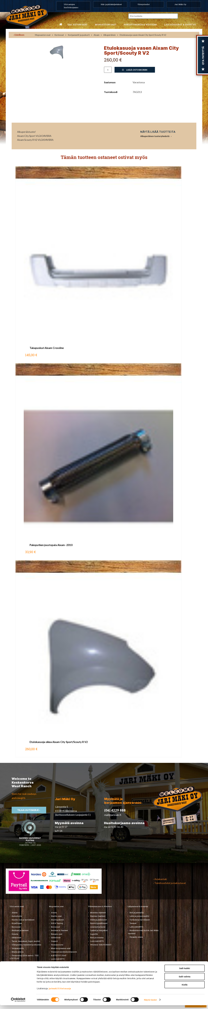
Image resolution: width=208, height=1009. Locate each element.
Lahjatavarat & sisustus (180, 24)
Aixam (96, 35)
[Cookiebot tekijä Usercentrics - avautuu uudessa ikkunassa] (18, 1003)
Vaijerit (54, 941)
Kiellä (184, 988)
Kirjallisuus (17, 923)
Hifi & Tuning (57, 923)
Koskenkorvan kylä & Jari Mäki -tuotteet (143, 932)
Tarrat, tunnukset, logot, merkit (26, 941)
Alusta (14, 912)
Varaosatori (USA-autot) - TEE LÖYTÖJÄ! (24, 957)
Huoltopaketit (57, 919)
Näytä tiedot (150, 1003)
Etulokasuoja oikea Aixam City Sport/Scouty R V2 (59, 742)
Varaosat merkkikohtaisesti (64, 952)
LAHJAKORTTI (58, 959)
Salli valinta (184, 980)
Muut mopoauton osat (60, 948)
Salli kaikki (184, 972)
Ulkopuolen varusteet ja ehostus (26, 944)
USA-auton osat (77, 24)
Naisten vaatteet (97, 916)
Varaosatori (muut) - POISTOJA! (26, 962)
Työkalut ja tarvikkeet (140, 919)
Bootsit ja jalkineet (98, 923)
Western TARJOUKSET (100, 944)
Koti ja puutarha (137, 912)
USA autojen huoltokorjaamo (71, 6)
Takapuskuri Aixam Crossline (47, 347)
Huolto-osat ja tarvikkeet (23, 919)
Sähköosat (16, 937)
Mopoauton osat (105, 24)
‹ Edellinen (18, 34)
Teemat (133, 923)
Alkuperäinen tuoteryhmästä (154, 136)
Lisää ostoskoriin (134, 70)
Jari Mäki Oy (180, 4)
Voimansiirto (18, 948)
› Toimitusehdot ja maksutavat (169, 883)
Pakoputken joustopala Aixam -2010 (51, 545)
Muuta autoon (18, 952)
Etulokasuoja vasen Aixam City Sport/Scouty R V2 (143, 35)
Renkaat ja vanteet (20, 930)
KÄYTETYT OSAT (58, 955)
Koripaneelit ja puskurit (79, 35)
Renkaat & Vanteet (59, 930)
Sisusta (15, 934)
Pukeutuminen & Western (100, 906)
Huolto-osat (56, 916)
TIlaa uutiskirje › (29, 810)
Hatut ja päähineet (98, 919)
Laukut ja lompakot (99, 930)
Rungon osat (56, 934)
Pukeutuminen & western (140, 24)
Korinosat (59, 35)
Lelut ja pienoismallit (139, 916)
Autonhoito (17, 916)
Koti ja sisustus (97, 937)
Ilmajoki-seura (136, 937)
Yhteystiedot (144, 4)
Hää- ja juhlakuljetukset (111, 4)
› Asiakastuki (160, 879)
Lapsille (94, 934)
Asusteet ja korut (97, 927)
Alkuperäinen (109, 35)
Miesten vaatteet (98, 912)
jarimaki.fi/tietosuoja (60, 992)
